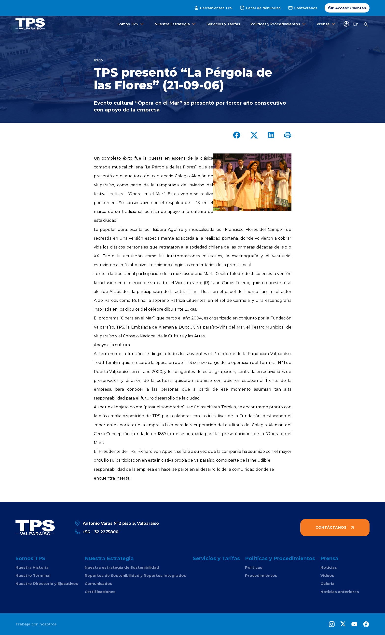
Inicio (98, 60)
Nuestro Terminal (32, 575)
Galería (327, 583)
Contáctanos (302, 7)
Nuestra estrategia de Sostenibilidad (122, 567)
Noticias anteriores (339, 592)
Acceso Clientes (347, 7)
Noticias (328, 567)
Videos (327, 575)
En (355, 24)
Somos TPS (130, 24)
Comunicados (98, 583)
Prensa (326, 24)
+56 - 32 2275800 (96, 532)
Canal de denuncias (260, 7)
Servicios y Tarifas (223, 24)
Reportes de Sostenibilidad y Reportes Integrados (135, 575)
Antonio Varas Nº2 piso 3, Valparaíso (116, 523)
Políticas (253, 567)
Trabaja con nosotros (35, 624)
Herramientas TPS (213, 7)
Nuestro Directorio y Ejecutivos (46, 583)
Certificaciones (100, 592)
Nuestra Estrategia (175, 24)
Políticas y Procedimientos (278, 24)
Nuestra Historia (32, 567)
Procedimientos (261, 575)
